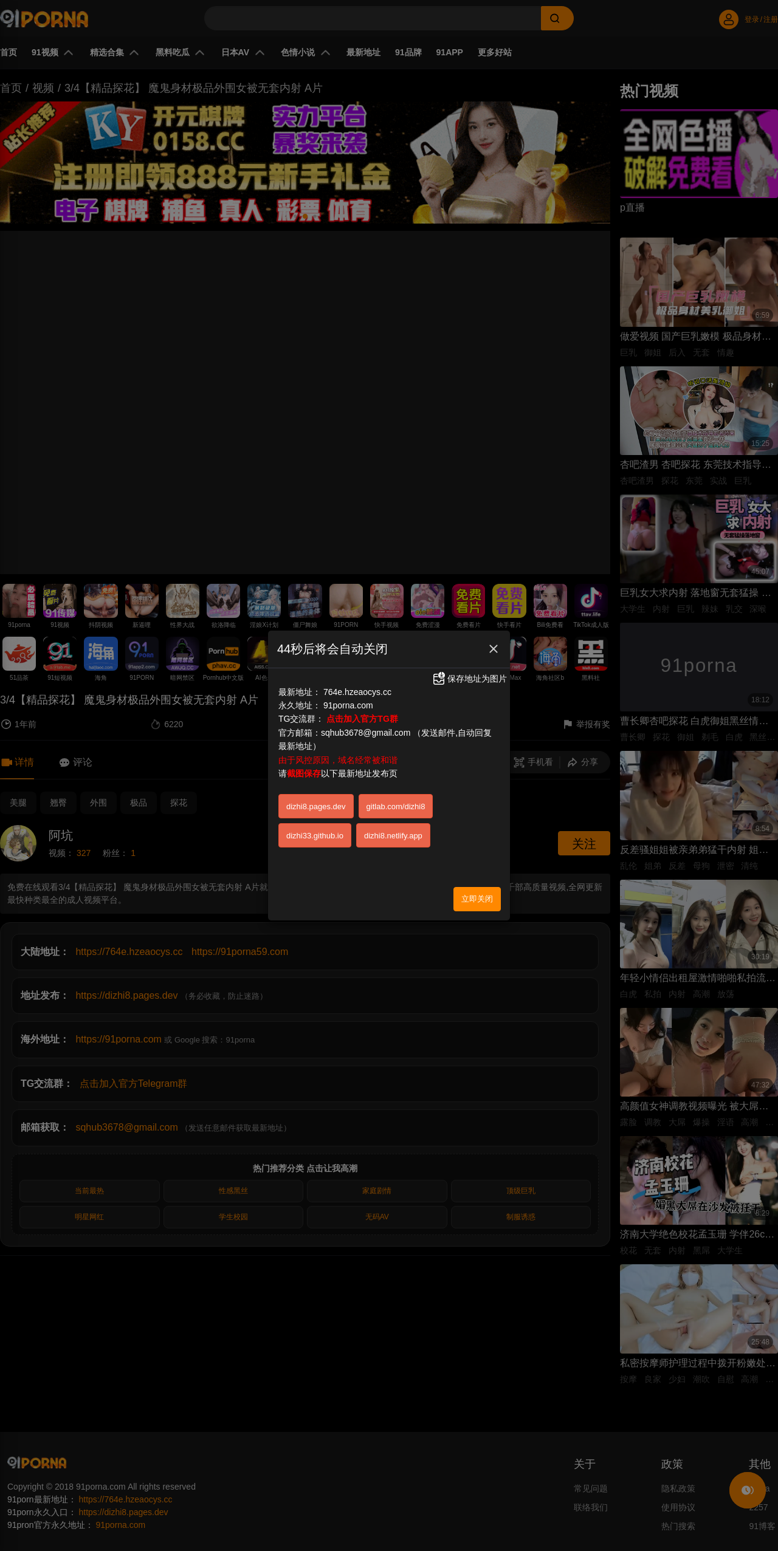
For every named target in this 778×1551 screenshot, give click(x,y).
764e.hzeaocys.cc (357, 677)
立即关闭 (477, 883)
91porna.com (348, 691)
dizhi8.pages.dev (316, 791)
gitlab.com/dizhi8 (396, 791)
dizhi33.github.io (314, 820)
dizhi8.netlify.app (393, 820)
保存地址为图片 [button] (469, 664)
